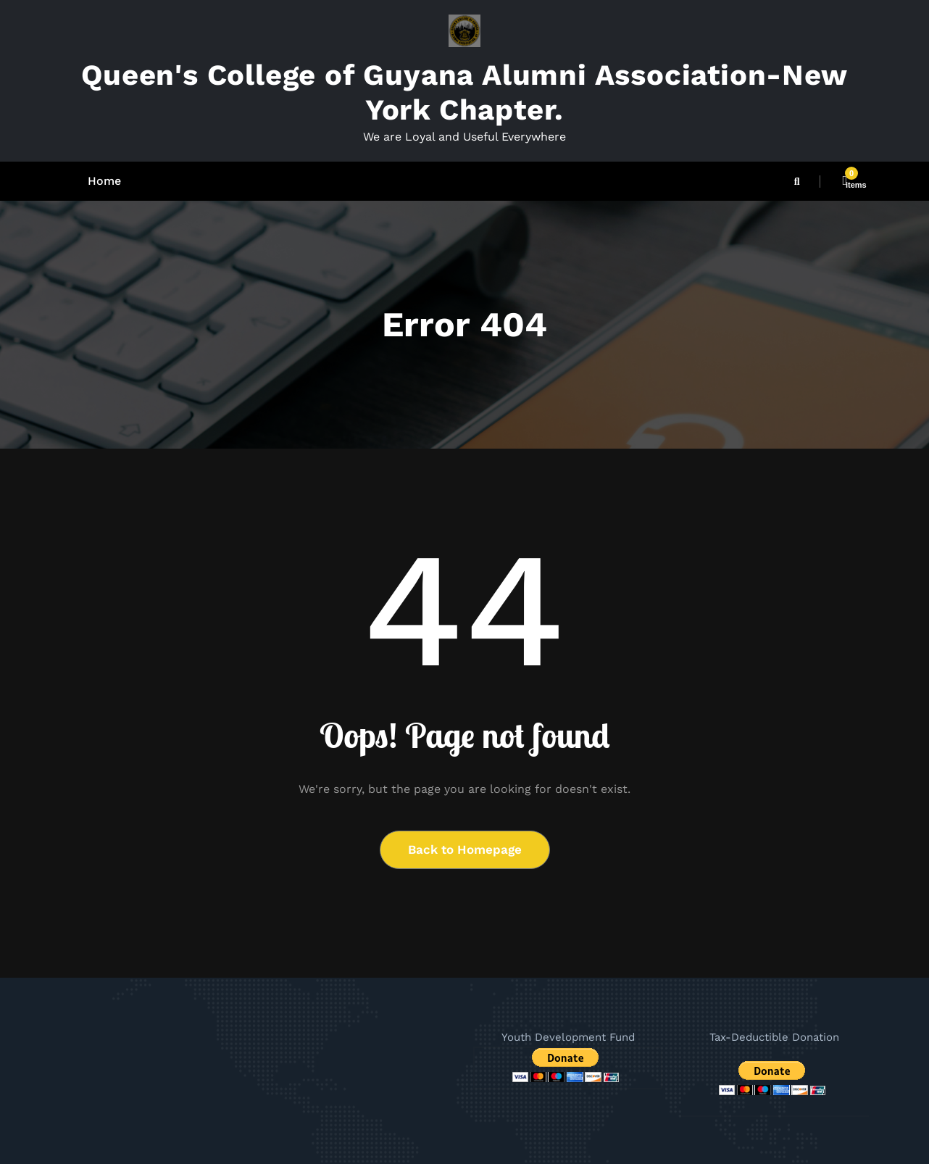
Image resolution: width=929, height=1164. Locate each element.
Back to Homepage (465, 849)
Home (104, 181)
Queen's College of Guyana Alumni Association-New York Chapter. (464, 92)
